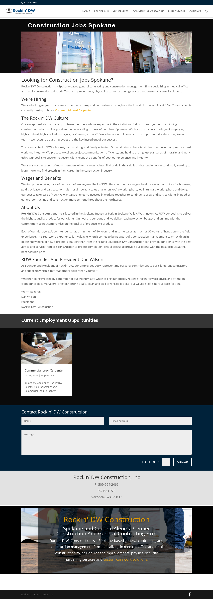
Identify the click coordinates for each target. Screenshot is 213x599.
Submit (182, 462)
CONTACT (195, 11)
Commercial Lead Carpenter (73, 110)
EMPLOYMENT (176, 11)
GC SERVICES (120, 11)
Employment (48, 375)
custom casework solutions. (125, 559)
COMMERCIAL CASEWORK (148, 11)
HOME (86, 11)
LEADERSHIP (101, 11)
